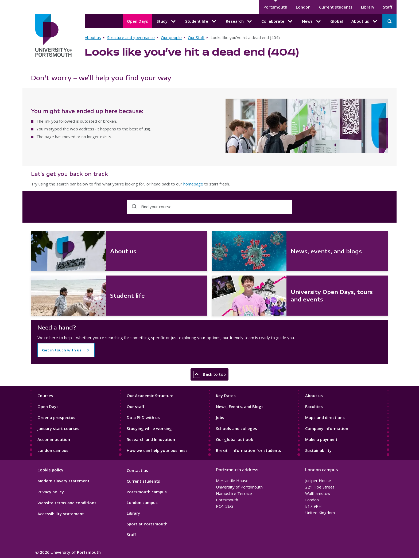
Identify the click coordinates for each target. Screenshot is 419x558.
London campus (52, 450)
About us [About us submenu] (364, 21)
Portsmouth (275, 7)
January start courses (58, 428)
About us (93, 37)
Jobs (220, 417)
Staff (387, 7)
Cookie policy (50, 469)
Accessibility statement (60, 513)
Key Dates (226, 395)
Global (336, 21)
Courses (45, 395)
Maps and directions (325, 417)
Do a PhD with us (143, 417)
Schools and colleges (236, 428)
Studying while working (149, 428)
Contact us (137, 470)
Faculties (314, 406)
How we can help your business (157, 450)
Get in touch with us (62, 350)
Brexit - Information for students (248, 450)
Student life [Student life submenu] (201, 21)
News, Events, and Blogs (239, 406)
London (303, 7)
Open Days (137, 21)
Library (367, 7)
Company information (326, 428)
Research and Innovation (151, 439)
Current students (335, 7)
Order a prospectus (56, 417)
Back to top (209, 374)
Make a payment (321, 439)
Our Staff (196, 37)
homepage (193, 184)
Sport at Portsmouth (147, 523)
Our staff (135, 406)
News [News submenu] (312, 21)
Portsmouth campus (147, 491)
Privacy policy (50, 491)
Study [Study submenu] (167, 21)
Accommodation (53, 439)
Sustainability (318, 450)
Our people (171, 37)
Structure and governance (131, 37)
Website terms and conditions (66, 502)
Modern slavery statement (63, 480)
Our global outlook (234, 439)
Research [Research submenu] (239, 21)
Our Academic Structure (150, 395)
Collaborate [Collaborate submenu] (277, 21)
